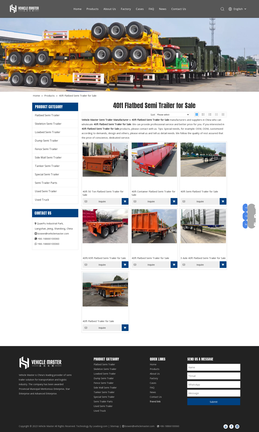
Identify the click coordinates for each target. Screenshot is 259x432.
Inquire (94, 201)
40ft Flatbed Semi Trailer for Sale (150, 258)
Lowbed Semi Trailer (47, 132)
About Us (110, 9)
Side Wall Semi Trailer (48, 157)
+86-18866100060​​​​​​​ (48, 243)
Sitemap (114, 426)
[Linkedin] (237, 426)
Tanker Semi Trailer (47, 166)
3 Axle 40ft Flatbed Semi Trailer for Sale (203, 258)
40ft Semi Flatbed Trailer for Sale (199, 191)
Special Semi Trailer (47, 174)
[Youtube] (225, 426)
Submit (214, 401)
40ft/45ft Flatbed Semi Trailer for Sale (104, 258)
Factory (127, 9)
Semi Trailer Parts (46, 183)
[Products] (129, 54)
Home (78, 9)
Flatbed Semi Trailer (47, 115)
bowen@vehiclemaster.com (53, 233)
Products (93, 9)
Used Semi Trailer (46, 191)
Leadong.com (100, 426)
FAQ (152, 9)
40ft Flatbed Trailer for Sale (98, 321)
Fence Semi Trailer (46, 149)
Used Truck (42, 200)
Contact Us (179, 9)
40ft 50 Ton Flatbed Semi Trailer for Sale (103, 193)
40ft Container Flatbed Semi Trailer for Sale (153, 193)
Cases (140, 9)
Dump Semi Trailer (46, 140)
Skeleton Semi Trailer (48, 124)
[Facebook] (231, 426)
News (163, 9)
